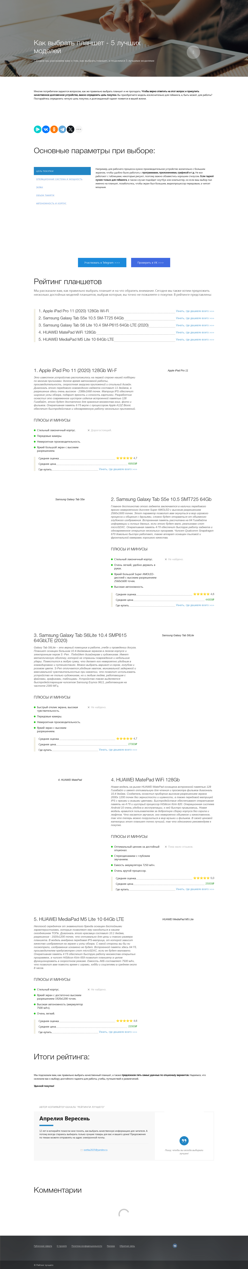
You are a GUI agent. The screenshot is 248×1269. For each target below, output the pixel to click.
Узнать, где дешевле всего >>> (195, 311)
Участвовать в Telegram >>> (102, 262)
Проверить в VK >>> (150, 262)
